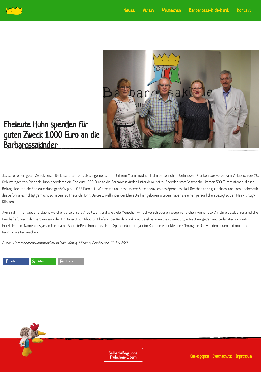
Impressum (244, 356)
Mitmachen (171, 10)
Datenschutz (222, 356)
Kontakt (244, 10)
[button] (16, 261)
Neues (129, 10)
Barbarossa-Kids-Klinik (209, 10)
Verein (148, 10)
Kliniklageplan (199, 356)
